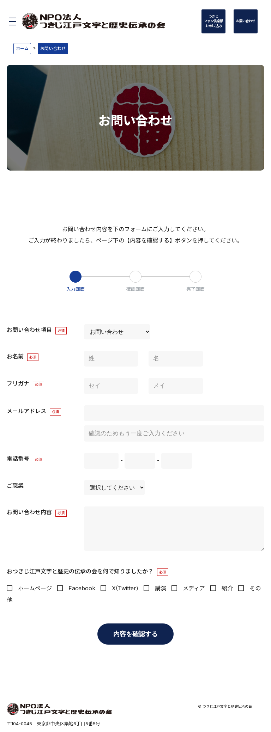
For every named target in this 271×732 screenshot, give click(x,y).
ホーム (22, 48)
